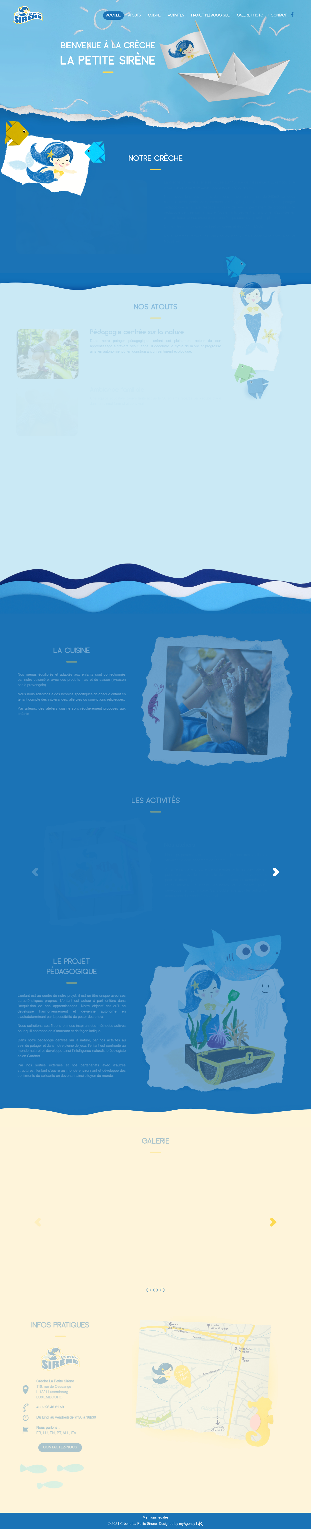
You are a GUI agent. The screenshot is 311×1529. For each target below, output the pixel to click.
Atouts (134, 15)
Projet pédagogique (210, 15)
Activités (176, 15)
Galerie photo (250, 15)
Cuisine (154, 15)
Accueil (113, 15)
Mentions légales (156, 1517)
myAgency (187, 1524)
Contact (279, 15)
